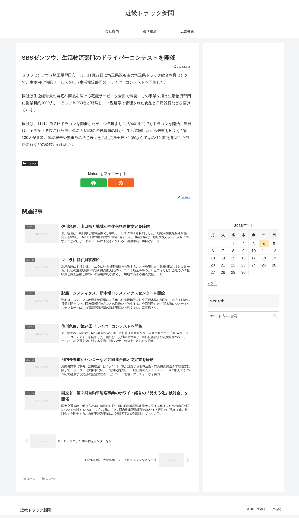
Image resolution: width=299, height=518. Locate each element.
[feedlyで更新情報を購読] (102, 182)
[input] (243, 316)
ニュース (30, 163)
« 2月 (212, 284)
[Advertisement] (243, 91)
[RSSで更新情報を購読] (112, 182)
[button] (275, 315)
